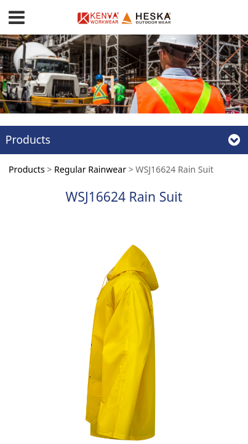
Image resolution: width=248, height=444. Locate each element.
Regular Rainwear (90, 169)
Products (27, 169)
